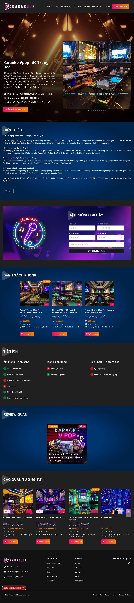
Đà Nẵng (78, 576)
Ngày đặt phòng (75, 233)
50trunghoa (8, 191)
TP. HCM (78, 568)
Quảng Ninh (79, 581)
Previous (5, 513)
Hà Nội (77, 564)
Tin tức (48, 572)
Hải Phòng (78, 572)
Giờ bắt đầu (101, 233)
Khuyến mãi (50, 568)
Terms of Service (111, 595)
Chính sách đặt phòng (53, 564)
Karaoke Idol (106, 517)
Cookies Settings (125, 595)
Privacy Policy (97, 595)
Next (128, 513)
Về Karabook (50, 581)
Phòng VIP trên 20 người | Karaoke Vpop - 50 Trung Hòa (99, 311)
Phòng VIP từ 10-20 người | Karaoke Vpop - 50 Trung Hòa (64, 311)
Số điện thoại (102, 224)
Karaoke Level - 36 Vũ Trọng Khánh (17, 517)
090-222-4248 (12, 566)
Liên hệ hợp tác (51, 576)
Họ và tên (72, 224)
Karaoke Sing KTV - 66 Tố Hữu (48, 517)
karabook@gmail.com (17, 571)
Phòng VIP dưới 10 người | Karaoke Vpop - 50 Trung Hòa (32, 311)
